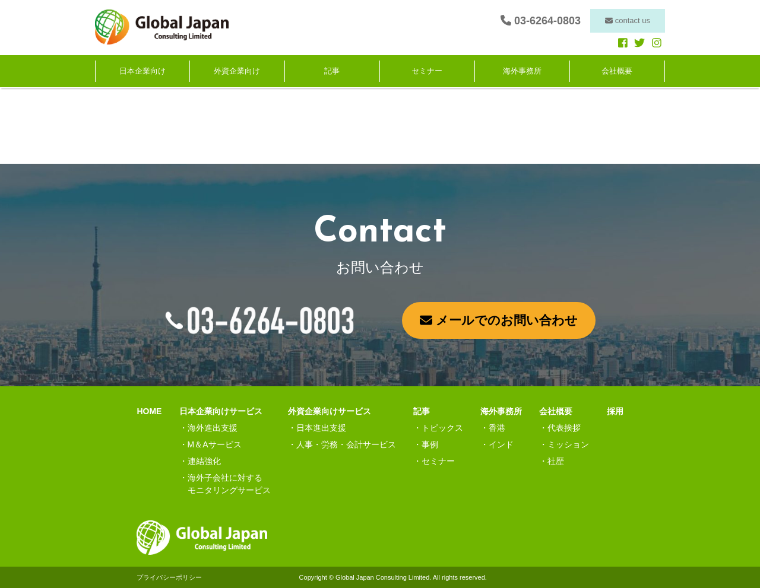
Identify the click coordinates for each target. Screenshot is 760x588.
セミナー (426, 71)
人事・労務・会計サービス (346, 444)
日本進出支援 (321, 428)
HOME (149, 411)
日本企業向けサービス (220, 411)
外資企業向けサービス (329, 411)
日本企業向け (142, 71)
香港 (497, 428)
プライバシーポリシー (169, 577)
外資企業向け (237, 71)
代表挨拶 (564, 428)
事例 (430, 444)
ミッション (568, 444)
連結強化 (204, 461)
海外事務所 (522, 71)
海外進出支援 (213, 428)
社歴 (555, 461)
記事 (332, 71)
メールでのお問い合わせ (499, 320)
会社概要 (616, 71)
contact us (627, 20)
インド (501, 444)
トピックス (442, 428)
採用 (615, 411)
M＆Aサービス (215, 444)
